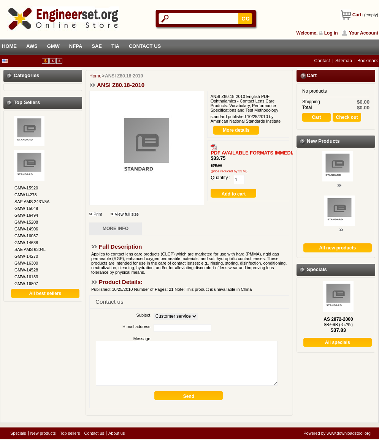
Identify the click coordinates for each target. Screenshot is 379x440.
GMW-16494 (26, 215)
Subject (143, 315)
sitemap (343, 60)
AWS (32, 46)
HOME (9, 46)
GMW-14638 (26, 242)
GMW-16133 (26, 276)
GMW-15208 (26, 222)
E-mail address (136, 326)
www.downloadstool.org (349, 433)
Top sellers (27, 102)
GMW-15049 (26, 208)
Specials (317, 269)
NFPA (75, 46)
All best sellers (45, 293)
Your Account (363, 33)
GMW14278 (25, 194)
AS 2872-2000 (338, 319)
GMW (53, 46)
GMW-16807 (26, 283)
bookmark (367, 60)
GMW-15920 (26, 188)
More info (115, 228)
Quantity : (220, 177)
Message (142, 338)
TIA (115, 46)
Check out (347, 117)
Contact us (94, 433)
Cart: (357, 14)
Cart (312, 75)
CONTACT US (145, 46)
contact (322, 60)
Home (95, 76)
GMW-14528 (26, 270)
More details (236, 130)
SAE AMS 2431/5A (31, 201)
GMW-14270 (26, 256)
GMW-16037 (26, 235)
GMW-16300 (26, 263)
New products (323, 141)
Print (98, 214)
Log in (331, 33)
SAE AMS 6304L (30, 249)
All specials (337, 342)
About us (116, 433)
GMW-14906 (26, 229)
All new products (337, 248)
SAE (97, 46)
